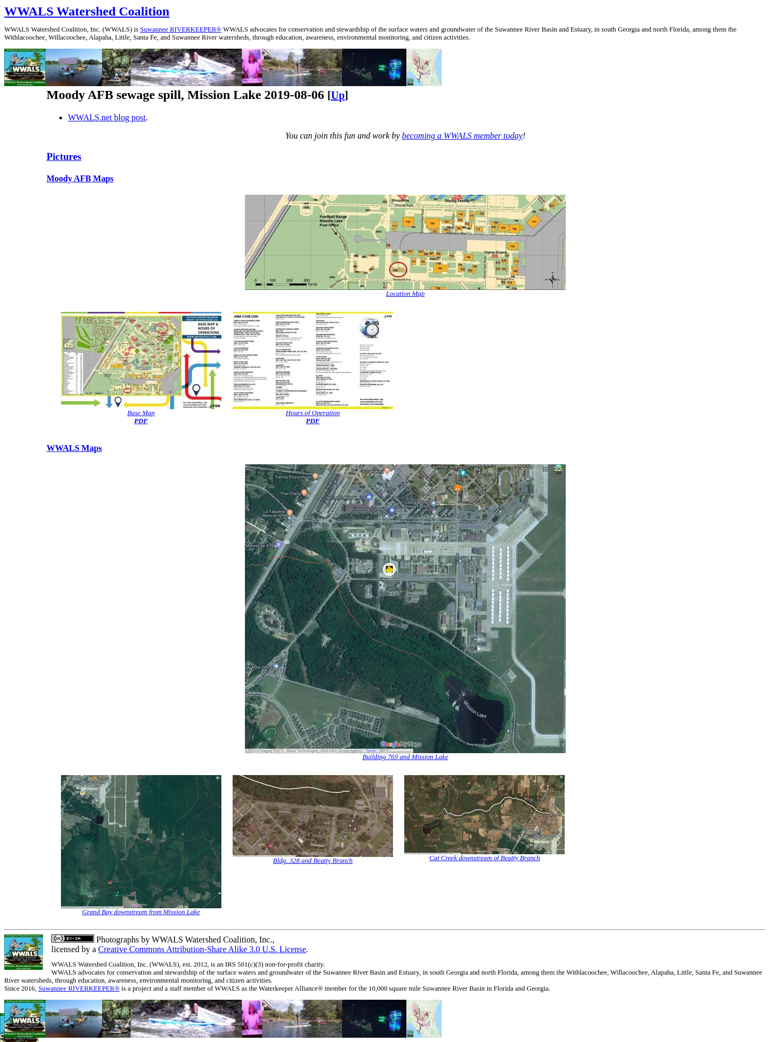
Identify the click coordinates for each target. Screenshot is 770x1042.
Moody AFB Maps (80, 178)
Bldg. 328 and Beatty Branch (313, 860)
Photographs (116, 939)
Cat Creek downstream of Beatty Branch (484, 858)
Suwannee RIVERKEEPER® (180, 29)
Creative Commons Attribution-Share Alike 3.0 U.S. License (202, 949)
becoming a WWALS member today (462, 135)
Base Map (141, 413)
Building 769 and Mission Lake (406, 757)
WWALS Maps (74, 448)
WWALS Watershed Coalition (87, 11)
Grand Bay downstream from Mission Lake (141, 912)
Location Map (405, 293)
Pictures (64, 156)
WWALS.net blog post (106, 117)
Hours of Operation (313, 413)
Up (338, 95)
